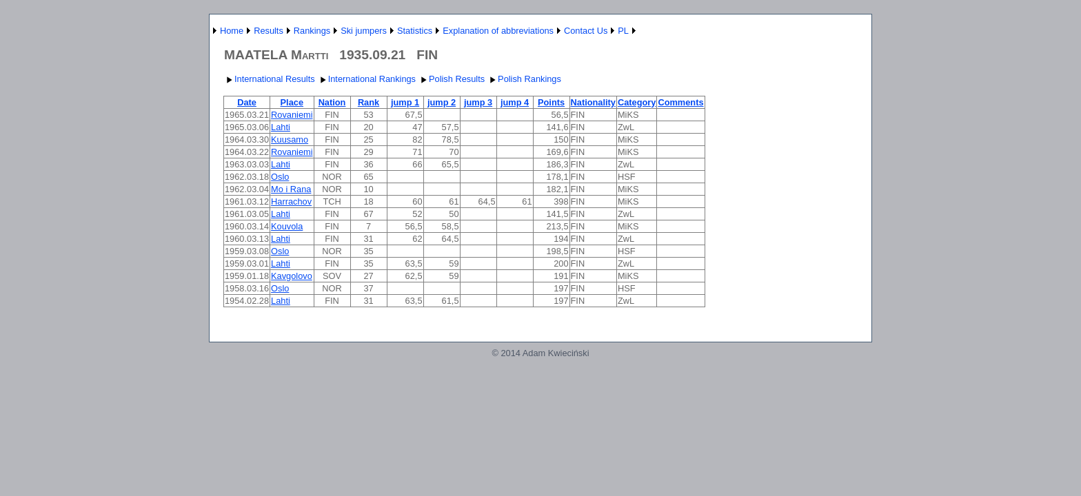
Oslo (280, 177)
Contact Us (585, 30)
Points (551, 102)
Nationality (593, 102)
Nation (332, 102)
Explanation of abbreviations (498, 30)
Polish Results (451, 79)
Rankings (312, 30)
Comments (680, 102)
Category (637, 102)
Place (292, 102)
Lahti (280, 127)
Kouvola (287, 226)
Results (268, 30)
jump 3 (478, 102)
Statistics (414, 30)
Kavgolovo (291, 276)
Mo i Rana (291, 189)
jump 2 (441, 102)
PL (623, 30)
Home (231, 30)
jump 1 (405, 102)
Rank (368, 102)
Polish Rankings (524, 79)
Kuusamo (289, 139)
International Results (269, 79)
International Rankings (366, 79)
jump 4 (515, 102)
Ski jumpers (364, 30)
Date (246, 102)
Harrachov (291, 201)
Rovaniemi (291, 115)
